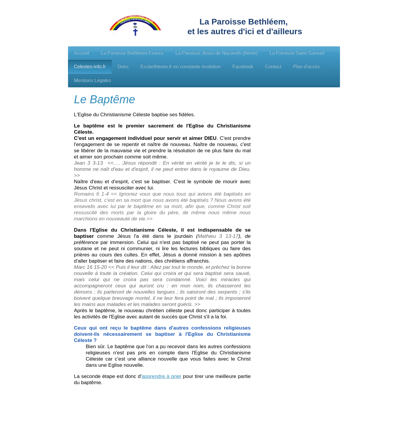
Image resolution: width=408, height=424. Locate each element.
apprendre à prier (161, 376)
